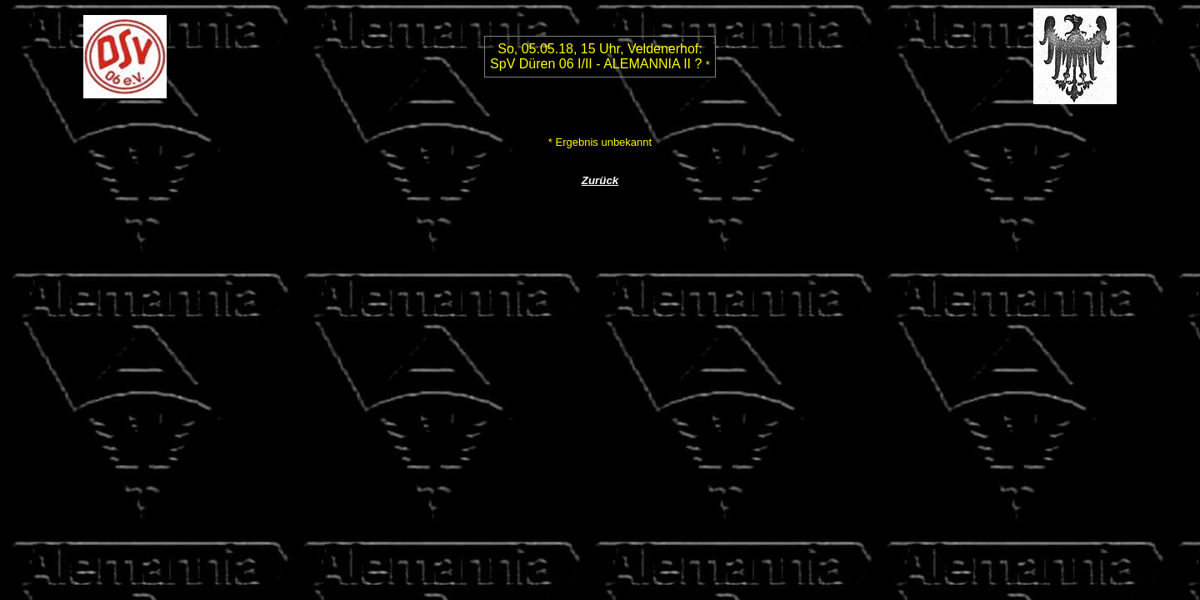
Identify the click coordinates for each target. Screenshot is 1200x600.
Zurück (600, 180)
